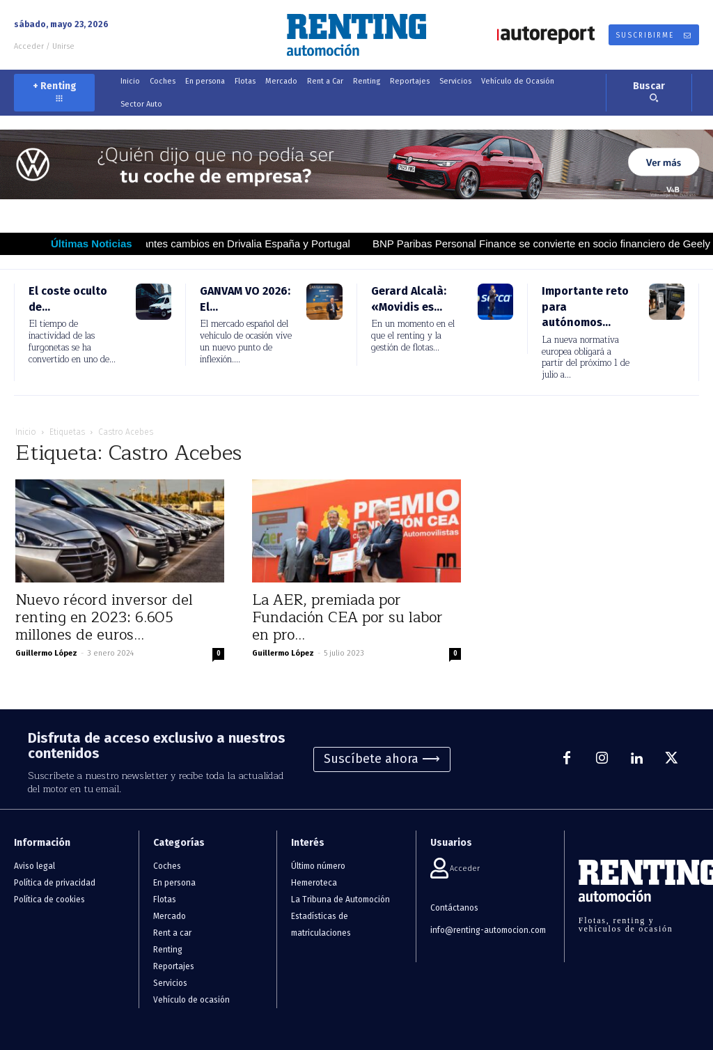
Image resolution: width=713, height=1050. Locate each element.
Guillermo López (46, 653)
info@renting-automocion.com (488, 930)
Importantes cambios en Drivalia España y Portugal (247, 243)
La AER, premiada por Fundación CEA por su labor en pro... (347, 617)
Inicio (25, 432)
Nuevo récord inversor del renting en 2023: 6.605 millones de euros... (104, 617)
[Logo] (356, 35)
